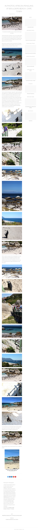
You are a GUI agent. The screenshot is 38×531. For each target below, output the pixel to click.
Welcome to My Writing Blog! (30, 62)
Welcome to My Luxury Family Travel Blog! (30, 49)
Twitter (13, 507)
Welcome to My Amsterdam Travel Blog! (30, 36)
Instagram (5, 508)
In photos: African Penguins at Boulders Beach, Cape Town (19, 8)
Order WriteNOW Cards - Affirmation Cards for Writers (30, 103)
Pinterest (8, 508)
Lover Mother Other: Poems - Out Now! (30, 76)
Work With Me (30, 116)
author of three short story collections (9, 492)
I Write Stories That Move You (30, 89)
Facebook (10, 507)
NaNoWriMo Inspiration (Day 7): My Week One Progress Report (12, 515)
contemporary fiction (10, 500)
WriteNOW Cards (6, 496)
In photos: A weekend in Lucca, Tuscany (12, 519)
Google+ (12, 508)
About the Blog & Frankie (30, 23)
